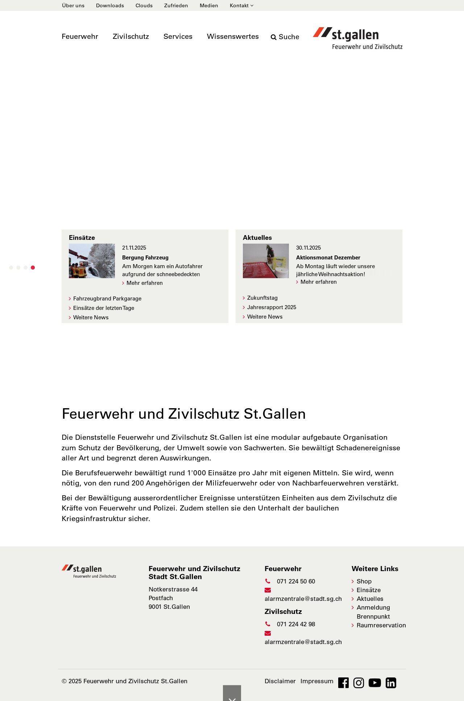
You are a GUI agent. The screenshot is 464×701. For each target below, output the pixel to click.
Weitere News (91, 317)
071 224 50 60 (290, 581)
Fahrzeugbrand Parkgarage (107, 298)
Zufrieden (176, 5)
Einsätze (369, 590)
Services (177, 36)
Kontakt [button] (241, 5)
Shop (364, 581)
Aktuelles (370, 598)
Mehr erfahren (145, 282)
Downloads (110, 5)
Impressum (317, 681)
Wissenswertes (233, 36)
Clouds (144, 5)
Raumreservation (381, 625)
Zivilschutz (131, 36)
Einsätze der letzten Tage (103, 307)
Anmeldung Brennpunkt (373, 612)
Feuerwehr (80, 36)
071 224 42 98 (290, 624)
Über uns (73, 5)
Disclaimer (280, 681)
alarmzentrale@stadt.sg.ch (303, 594)
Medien (209, 5)
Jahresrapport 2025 (271, 307)
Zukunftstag (262, 297)
